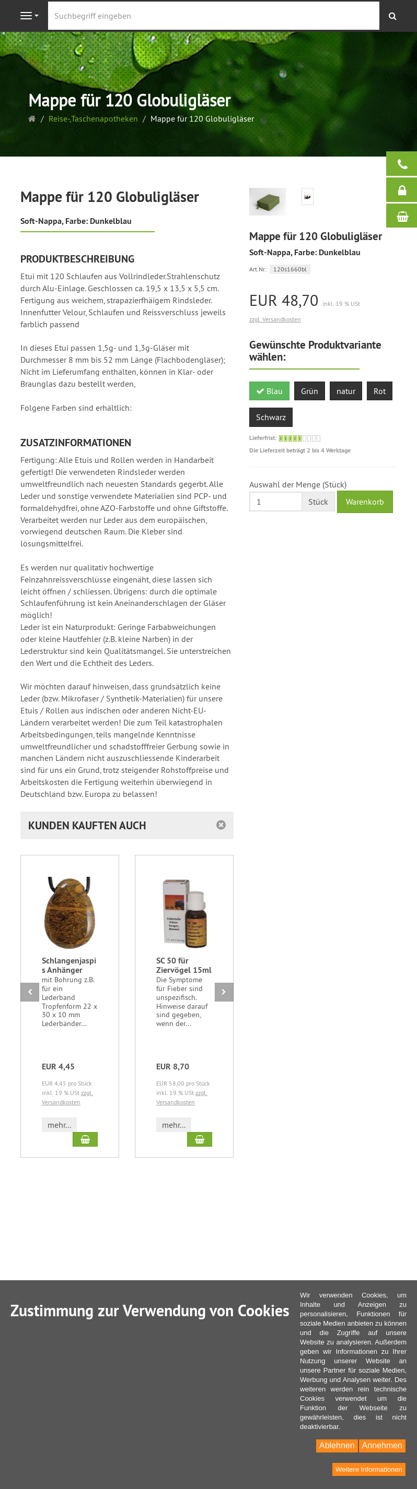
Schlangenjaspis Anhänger (69, 965)
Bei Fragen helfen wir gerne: (407, 164)
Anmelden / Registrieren (407, 190)
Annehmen (382, 1445)
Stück (318, 501)
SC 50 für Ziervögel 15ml (184, 965)
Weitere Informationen (368, 1469)
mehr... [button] (59, 1124)
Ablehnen (337, 1445)
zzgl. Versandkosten (275, 319)
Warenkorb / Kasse (407, 215)
